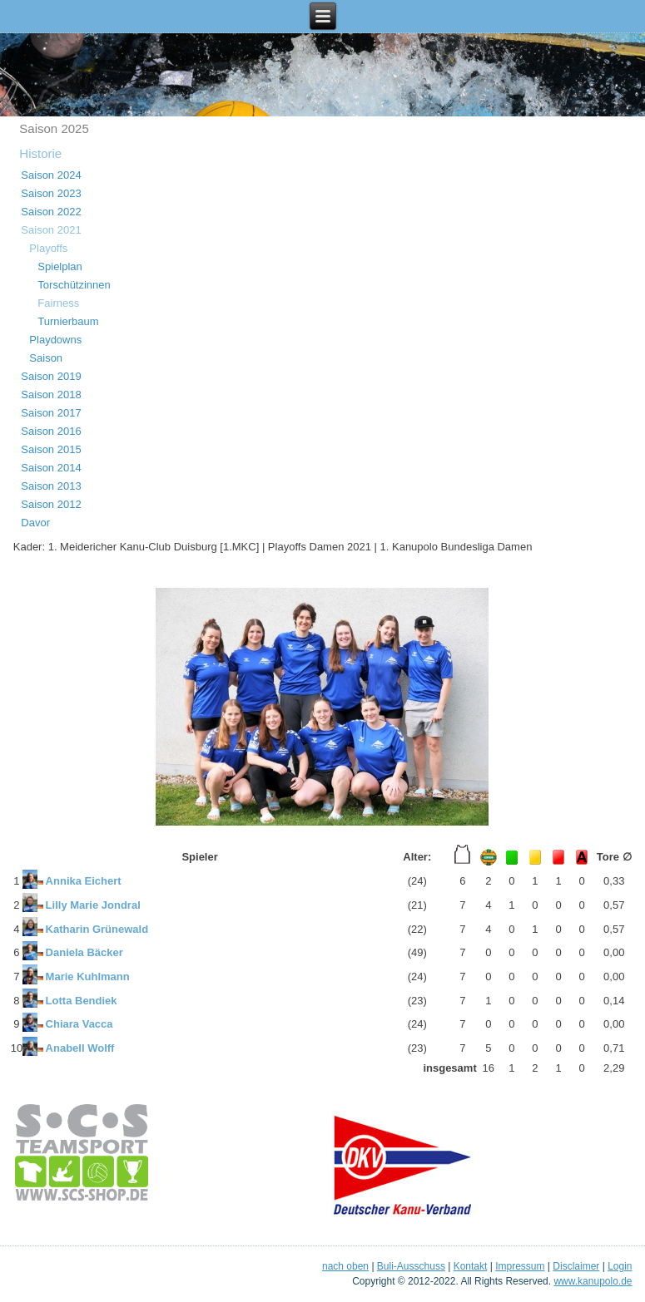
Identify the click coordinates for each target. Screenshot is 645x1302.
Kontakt (471, 1266)
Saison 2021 (51, 230)
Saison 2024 (51, 175)
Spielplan (59, 266)
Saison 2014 (51, 467)
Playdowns (55, 339)
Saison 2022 (51, 211)
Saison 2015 (51, 449)
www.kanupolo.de (592, 1281)
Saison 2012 (51, 504)
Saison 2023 (51, 193)
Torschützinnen (73, 285)
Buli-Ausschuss (411, 1266)
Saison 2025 (53, 128)
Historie (40, 153)
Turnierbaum (67, 321)
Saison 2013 (51, 486)
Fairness (58, 303)
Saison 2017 (51, 413)
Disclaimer (576, 1266)
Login (620, 1266)
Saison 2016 (51, 431)
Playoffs (48, 248)
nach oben (345, 1266)
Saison (45, 358)
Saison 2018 (51, 394)
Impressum (519, 1266)
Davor (35, 522)
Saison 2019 (51, 376)
